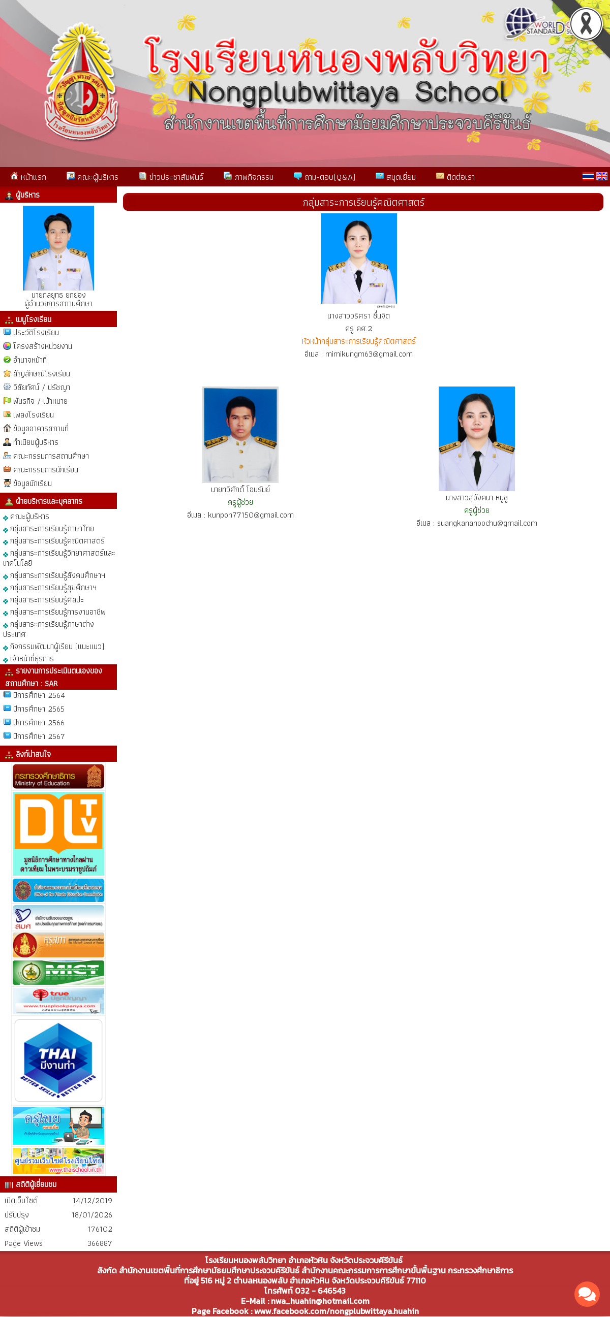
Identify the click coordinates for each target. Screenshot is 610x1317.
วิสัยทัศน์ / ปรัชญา (41, 387)
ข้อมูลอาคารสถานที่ (41, 428)
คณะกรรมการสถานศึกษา (51, 455)
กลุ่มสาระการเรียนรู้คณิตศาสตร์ (54, 540)
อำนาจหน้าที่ (30, 360)
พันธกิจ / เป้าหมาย (40, 401)
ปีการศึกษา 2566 (39, 722)
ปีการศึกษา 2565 (39, 708)
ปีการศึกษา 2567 (39, 736)
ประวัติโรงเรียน (36, 332)
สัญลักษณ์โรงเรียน (41, 373)
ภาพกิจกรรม (248, 177)
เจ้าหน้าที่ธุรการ (28, 658)
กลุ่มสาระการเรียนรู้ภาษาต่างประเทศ (48, 628)
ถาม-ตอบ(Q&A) (324, 177)
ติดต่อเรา (455, 177)
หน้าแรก (28, 177)
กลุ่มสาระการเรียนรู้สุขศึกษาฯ (50, 587)
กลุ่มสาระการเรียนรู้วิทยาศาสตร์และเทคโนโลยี (59, 557)
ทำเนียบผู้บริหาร (35, 442)
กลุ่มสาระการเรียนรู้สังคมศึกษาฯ (54, 575)
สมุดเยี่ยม (396, 177)
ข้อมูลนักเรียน (32, 483)
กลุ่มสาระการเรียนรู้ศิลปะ (43, 599)
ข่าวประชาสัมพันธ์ (171, 177)
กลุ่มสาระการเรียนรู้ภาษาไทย (48, 528)
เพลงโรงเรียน (33, 414)
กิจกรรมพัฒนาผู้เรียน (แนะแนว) (53, 646)
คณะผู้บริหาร (92, 177)
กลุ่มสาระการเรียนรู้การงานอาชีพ (54, 611)
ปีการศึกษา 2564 (39, 695)
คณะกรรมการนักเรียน (45, 469)
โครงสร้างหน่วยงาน (42, 346)
